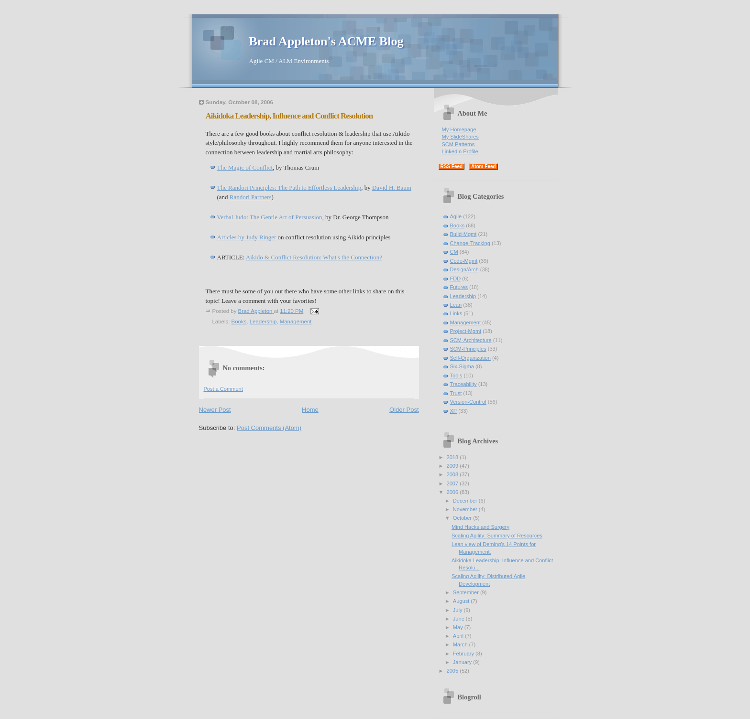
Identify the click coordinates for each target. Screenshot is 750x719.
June (459, 619)
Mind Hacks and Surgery (480, 527)
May (458, 627)
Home (310, 409)
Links (456, 313)
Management (296, 321)
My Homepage (459, 129)
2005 (453, 671)
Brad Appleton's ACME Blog (326, 41)
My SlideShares (460, 137)
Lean (456, 305)
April (459, 636)
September (466, 592)
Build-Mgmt (463, 234)
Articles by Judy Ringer (246, 237)
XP (453, 411)
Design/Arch (464, 269)
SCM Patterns (458, 144)
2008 (453, 474)
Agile (456, 216)
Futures (459, 287)
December (466, 501)
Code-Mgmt (464, 261)
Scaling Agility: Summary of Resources (497, 535)
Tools (456, 375)
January (463, 662)
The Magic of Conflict (245, 167)
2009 (453, 466)
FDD (455, 278)
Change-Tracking (470, 243)
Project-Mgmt (466, 331)
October (463, 518)
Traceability (463, 384)
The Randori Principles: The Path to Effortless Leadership (289, 187)
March (461, 644)
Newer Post (215, 409)
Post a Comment (223, 389)
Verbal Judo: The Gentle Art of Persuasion (269, 217)
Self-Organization (470, 358)
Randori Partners (251, 197)
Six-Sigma (462, 366)
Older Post (404, 409)
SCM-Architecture (471, 340)
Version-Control (468, 402)
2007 (453, 483)
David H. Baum (391, 187)
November (466, 509)
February (464, 653)
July (458, 610)
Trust (456, 393)
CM (454, 252)
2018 (453, 457)
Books (239, 321)
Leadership (263, 321)
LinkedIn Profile (460, 151)
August (462, 601)
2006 (453, 492)
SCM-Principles (468, 349)
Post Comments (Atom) (269, 427)
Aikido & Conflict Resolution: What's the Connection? (314, 257)
